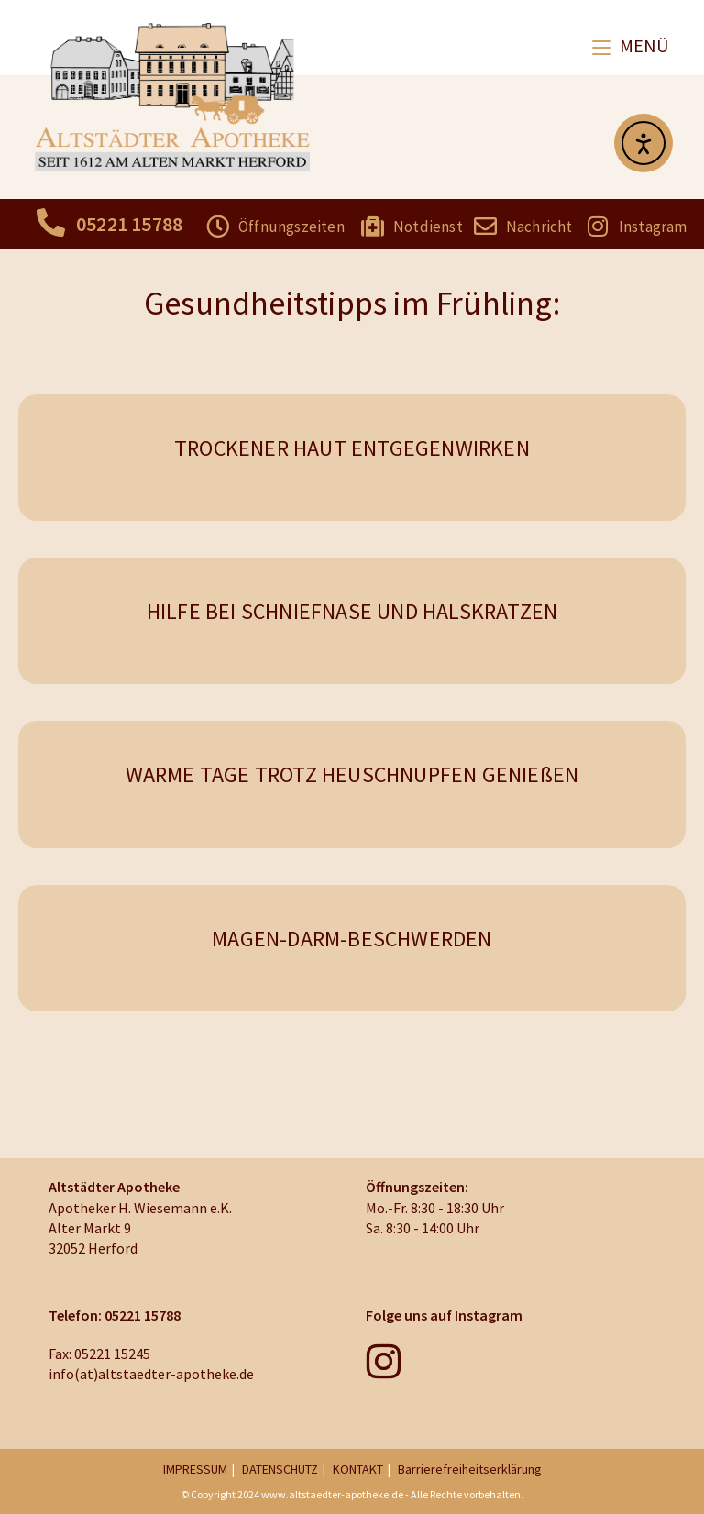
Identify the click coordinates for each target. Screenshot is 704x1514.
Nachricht (539, 226)
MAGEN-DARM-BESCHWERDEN (351, 938)
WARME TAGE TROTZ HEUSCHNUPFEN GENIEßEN (352, 774)
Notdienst (428, 226)
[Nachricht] (485, 226)
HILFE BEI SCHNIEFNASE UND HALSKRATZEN (352, 611)
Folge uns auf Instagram (444, 1315)
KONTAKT (358, 1469)
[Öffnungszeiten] (217, 226)
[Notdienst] (372, 226)
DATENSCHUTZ (280, 1469)
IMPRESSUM (195, 1469)
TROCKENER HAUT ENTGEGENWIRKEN (352, 448)
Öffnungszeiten (291, 226)
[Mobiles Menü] (630, 45)
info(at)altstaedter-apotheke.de (151, 1374)
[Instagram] (598, 226)
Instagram (653, 226)
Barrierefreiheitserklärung (470, 1469)
